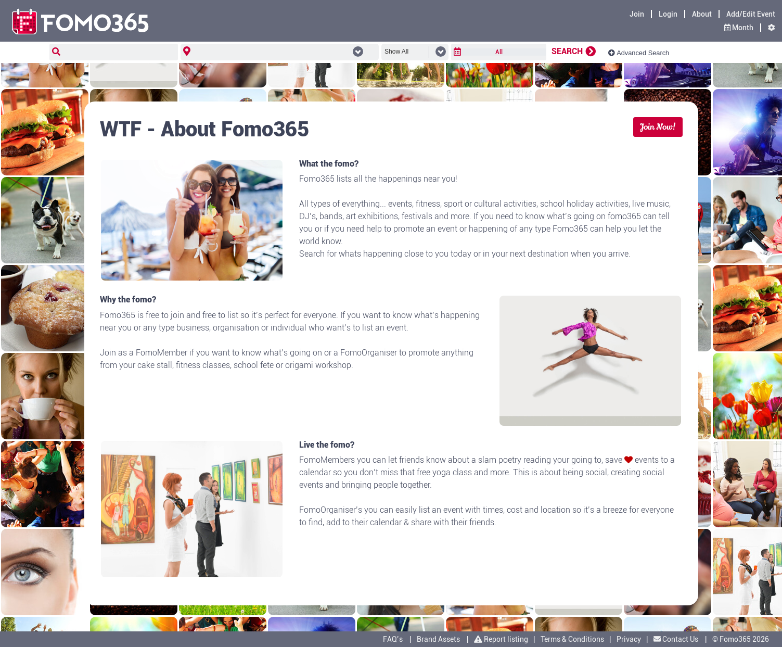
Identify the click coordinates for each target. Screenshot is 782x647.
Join (637, 14)
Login (668, 14)
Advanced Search (638, 53)
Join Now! (658, 127)
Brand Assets (438, 639)
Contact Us (676, 639)
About (702, 14)
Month (738, 27)
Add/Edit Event (750, 14)
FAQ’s (393, 639)
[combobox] (277, 53)
